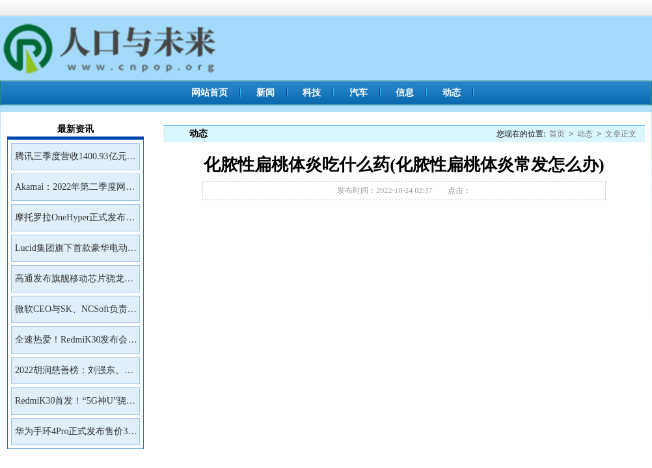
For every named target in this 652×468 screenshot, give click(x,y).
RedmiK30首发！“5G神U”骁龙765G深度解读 (75, 405)
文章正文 (620, 133)
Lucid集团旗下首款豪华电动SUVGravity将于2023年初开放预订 (74, 252)
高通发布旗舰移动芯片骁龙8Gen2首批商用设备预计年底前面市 (72, 283)
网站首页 (209, 93)
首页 (557, 133)
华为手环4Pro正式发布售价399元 (76, 435)
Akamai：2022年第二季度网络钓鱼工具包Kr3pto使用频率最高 (75, 191)
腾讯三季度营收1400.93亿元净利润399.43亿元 (75, 160)
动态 (451, 93)
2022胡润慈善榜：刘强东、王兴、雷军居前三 (74, 374)
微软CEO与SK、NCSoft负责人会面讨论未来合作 (76, 313)
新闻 (265, 93)
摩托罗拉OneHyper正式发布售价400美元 (75, 222)
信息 (405, 93)
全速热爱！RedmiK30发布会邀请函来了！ (76, 344)
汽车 (358, 93)
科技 (312, 93)
